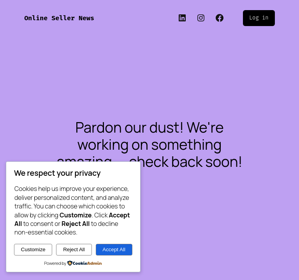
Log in (259, 17)
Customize (33, 249)
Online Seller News (59, 18)
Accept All (113, 249)
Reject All (74, 249)
